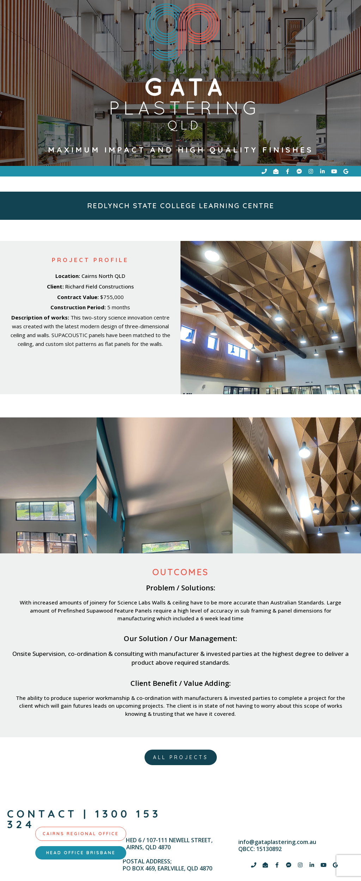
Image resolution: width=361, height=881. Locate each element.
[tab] (80, 836)
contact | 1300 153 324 (84, 821)
